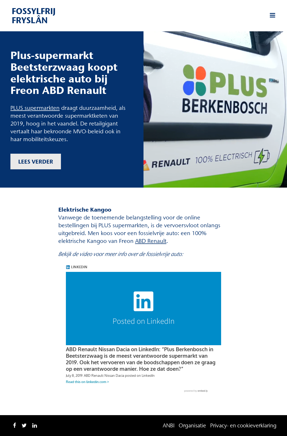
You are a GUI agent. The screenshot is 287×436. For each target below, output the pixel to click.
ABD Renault (150, 240)
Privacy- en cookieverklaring (243, 425)
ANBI (168, 425)
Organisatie (192, 425)
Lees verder (35, 161)
